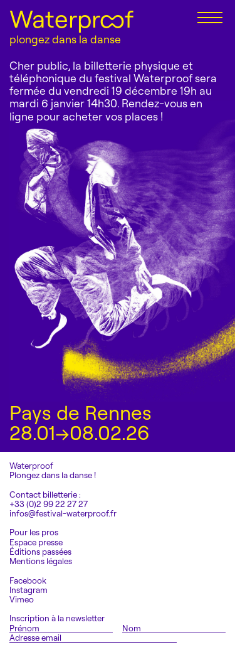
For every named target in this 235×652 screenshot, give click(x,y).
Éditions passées (40, 552)
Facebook (27, 580)
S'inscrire (208, 637)
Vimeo (21, 599)
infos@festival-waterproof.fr (63, 513)
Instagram (28, 590)
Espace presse (36, 542)
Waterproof (71, 19)
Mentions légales (40, 561)
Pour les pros (33, 532)
